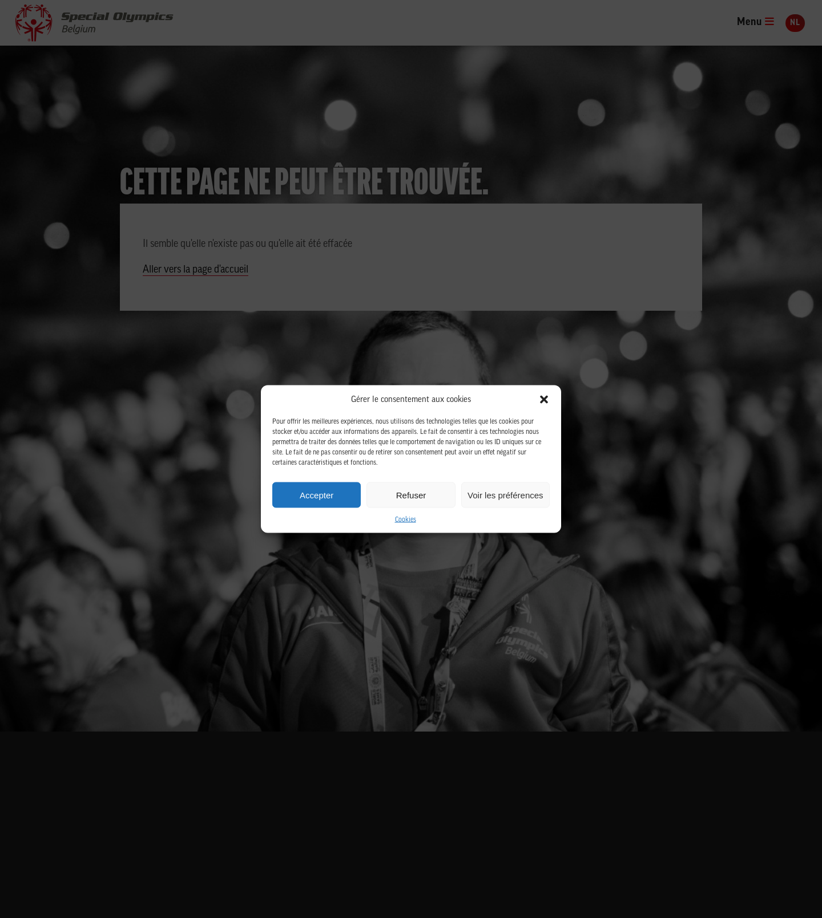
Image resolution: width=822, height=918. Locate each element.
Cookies (405, 520)
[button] (544, 399)
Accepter (316, 494)
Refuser (411, 494)
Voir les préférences (505, 494)
